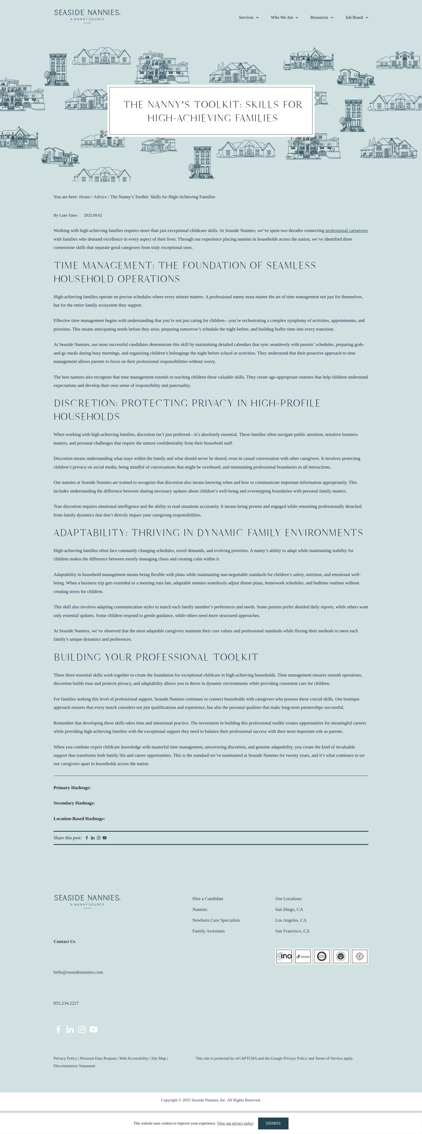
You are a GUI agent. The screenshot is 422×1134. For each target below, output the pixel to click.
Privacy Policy (65, 1058)
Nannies (200, 909)
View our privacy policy (235, 1123)
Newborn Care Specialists (216, 920)
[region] (211, 1123)
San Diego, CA (289, 909)
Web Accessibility (133, 1058)
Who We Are (282, 17)
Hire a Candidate (207, 898)
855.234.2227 (66, 1003)
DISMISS (273, 1123)
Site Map (158, 1058)
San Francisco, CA (292, 931)
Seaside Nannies (88, 17)
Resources (319, 17)
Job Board (354, 17)
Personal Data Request (98, 1058)
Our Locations (288, 898)
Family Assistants (208, 931)
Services (246, 17)
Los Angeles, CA (291, 920)
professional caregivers (346, 230)
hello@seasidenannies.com (78, 972)
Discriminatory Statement (74, 1066)
